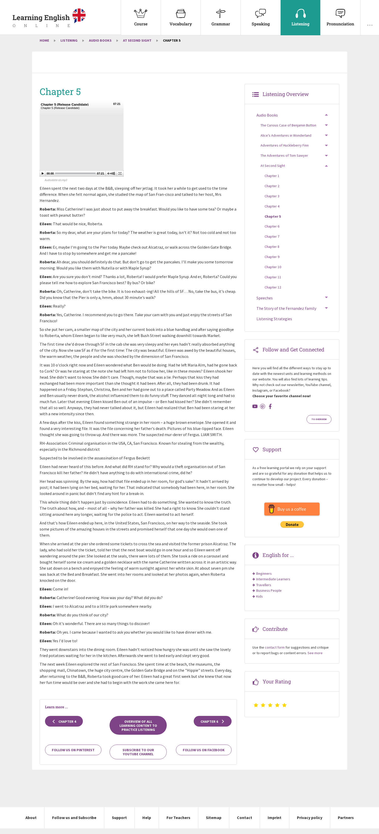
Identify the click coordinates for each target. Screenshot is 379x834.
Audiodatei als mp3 (56, 185)
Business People (269, 596)
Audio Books (100, 46)
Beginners (264, 579)
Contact (244, 823)
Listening (300, 13)
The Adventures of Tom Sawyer (284, 161)
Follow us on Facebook (204, 755)
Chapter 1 (272, 181)
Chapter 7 (272, 242)
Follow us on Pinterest (73, 755)
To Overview (319, 425)
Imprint (274, 823)
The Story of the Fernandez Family (286, 313)
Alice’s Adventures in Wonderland (286, 141)
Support (119, 823)
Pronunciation (340, 13)
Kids (259, 602)
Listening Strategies (274, 324)
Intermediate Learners (273, 585)
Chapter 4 (64, 727)
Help (146, 823)
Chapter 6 (213, 727)
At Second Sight (137, 46)
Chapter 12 (273, 293)
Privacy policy (309, 823)
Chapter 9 (272, 262)
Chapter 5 (273, 222)
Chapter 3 (272, 202)
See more (315, 658)
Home (44, 46)
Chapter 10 (273, 272)
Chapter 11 (273, 283)
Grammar (220, 13)
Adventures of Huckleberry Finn (285, 151)
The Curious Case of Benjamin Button (288, 131)
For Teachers (178, 823)
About (31, 823)
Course (141, 13)
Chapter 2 (272, 191)
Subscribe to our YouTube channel (138, 757)
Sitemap (213, 823)
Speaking (260, 13)
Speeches (264, 303)
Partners (346, 823)
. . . (369, 13)
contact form (275, 653)
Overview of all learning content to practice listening (138, 731)
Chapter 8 (272, 252)
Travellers (263, 590)
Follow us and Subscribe (74, 823)
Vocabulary (181, 13)
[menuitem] (141, 17)
